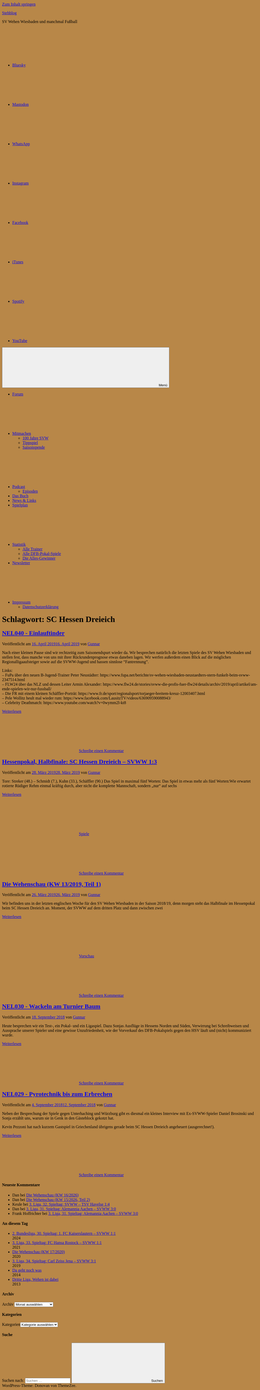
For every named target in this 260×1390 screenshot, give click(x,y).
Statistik (57, 544)
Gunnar (94, 644)
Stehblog (9, 13)
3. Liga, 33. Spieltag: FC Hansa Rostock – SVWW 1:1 (57, 1242)
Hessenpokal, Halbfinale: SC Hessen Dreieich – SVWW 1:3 (79, 761)
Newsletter (21, 563)
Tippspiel (30, 442)
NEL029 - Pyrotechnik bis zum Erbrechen (57, 1094)
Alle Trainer (33, 549)
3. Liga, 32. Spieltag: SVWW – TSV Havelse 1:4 (69, 1204)
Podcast (57, 486)
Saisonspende (34, 447)
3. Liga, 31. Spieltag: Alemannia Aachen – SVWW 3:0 (71, 1209)
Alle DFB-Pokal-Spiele (42, 553)
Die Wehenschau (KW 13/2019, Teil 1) (51, 884)
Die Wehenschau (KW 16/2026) (52, 1195)
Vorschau (86, 956)
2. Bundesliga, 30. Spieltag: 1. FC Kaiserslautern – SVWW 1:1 (64, 1233)
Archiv (7, 1304)
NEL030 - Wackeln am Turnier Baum (51, 1006)
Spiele (84, 834)
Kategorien (11, 1324)
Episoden (30, 491)
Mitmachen (60, 433)
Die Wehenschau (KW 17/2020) (38, 1252)
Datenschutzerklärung (40, 607)
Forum (17, 394)
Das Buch (20, 496)
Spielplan (20, 505)
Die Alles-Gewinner (39, 558)
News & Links (24, 500)
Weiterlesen (11, 711)
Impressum (59, 602)
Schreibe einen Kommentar (101, 751)
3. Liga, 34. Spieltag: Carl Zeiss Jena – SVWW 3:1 (54, 1261)
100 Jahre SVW (35, 438)
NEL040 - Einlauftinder (33, 633)
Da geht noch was (26, 1270)
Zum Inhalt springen (19, 4)
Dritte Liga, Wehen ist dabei (35, 1279)
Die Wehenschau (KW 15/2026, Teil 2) (58, 1199)
